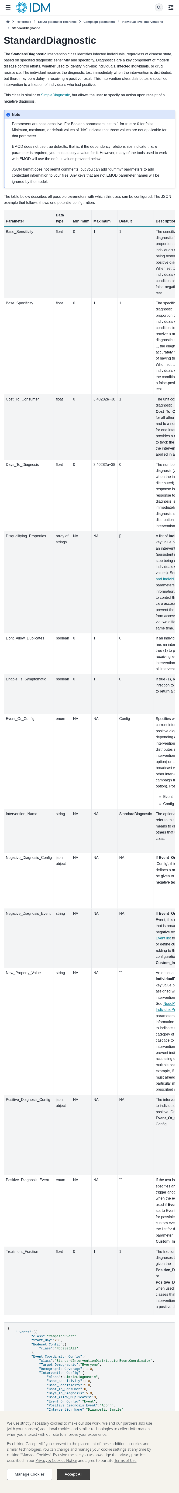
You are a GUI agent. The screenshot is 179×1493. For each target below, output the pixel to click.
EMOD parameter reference (57, 22)
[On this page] (171, 7)
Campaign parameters (99, 22)
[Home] (8, 21)
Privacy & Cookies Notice (56, 1468)
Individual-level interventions (142, 22)
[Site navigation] (8, 7)
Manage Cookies (30, 1481)
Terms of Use (125, 1468)
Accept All (74, 1481)
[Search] (159, 7)
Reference (24, 22)
